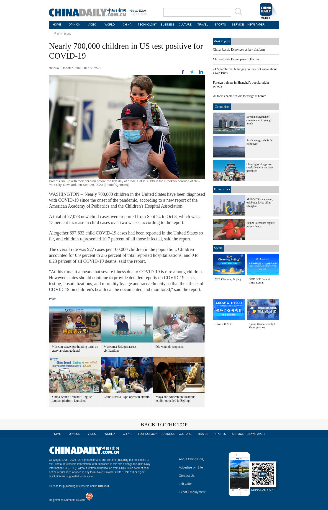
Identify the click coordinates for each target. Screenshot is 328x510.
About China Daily (191, 459)
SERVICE (238, 24)
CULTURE (185, 24)
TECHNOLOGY (147, 24)
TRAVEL (202, 24)
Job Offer (185, 484)
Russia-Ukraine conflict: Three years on (262, 325)
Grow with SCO (223, 324)
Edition (138, 10)
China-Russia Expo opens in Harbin (126, 397)
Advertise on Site (191, 467)
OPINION (74, 24)
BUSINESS (168, 24)
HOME (57, 24)
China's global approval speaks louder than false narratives (259, 167)
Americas (62, 33)
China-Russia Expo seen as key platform (239, 49)
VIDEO (92, 24)
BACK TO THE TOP (164, 425)
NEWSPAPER (255, 24)
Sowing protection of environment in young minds (258, 120)
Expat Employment (192, 492)
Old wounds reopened (170, 346)
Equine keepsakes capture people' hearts (260, 224)
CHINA (127, 24)
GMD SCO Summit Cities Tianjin (259, 281)
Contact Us (187, 475)
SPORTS (220, 24)
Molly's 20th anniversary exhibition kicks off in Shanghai (260, 203)
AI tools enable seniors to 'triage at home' (239, 96)
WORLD (110, 24)
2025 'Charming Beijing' (228, 279)
